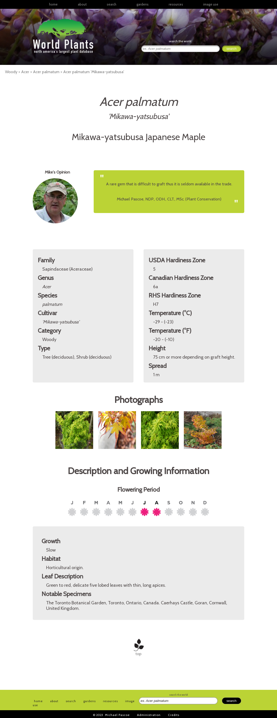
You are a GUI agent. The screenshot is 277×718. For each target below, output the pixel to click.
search (111, 4)
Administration (149, 715)
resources (110, 701)
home (53, 4)
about (82, 4)
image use (210, 4)
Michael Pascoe (117, 715)
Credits (173, 715)
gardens (142, 4)
